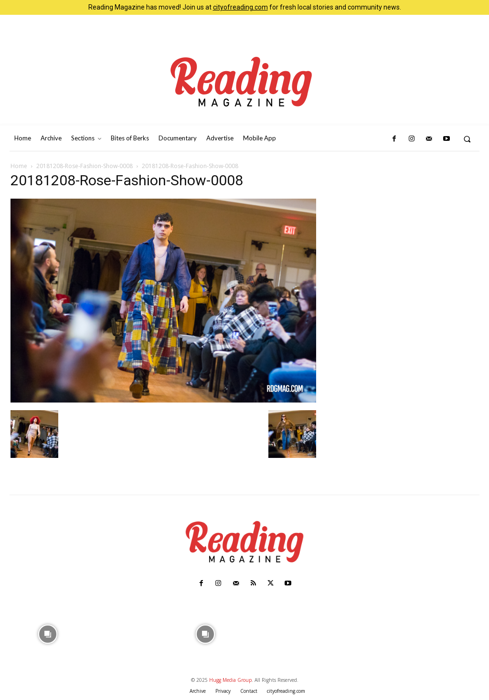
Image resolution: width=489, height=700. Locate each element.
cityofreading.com (240, 7)
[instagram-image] (48, 632)
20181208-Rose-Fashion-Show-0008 (84, 166)
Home (19, 166)
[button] (467, 139)
